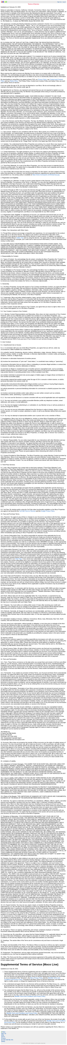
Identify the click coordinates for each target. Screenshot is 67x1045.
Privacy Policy (42, 79)
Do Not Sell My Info (7, 1039)
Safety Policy (14, 81)
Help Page (18, 559)
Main (3, 1032)
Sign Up (59, 2)
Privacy (3, 1038)
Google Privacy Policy (47, 511)
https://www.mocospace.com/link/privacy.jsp (45, 175)
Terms (3, 1036)
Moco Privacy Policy (36, 978)
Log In (64, 2)
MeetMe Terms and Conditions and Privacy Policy (30, 996)
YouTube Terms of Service (27, 511)
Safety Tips (20, 238)
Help (2, 1035)
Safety (3, 1041)
